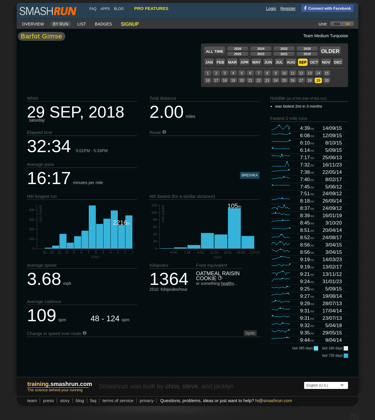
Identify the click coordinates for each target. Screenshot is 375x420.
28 (309, 81)
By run (61, 24)
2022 (283, 48)
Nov (326, 62)
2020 (307, 48)
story (65, 400)
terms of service (118, 400)
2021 (283, 54)
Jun (268, 62)
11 (292, 73)
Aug (291, 62)
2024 (260, 48)
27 (301, 81)
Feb (220, 62)
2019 (307, 54)
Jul (279, 62)
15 (326, 73)
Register (288, 8)
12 (301, 73)
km (337, 24)
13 (309, 73)
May (256, 62)
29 (318, 81)
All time (215, 51)
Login (271, 8)
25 (284, 81)
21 (250, 81)
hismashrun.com (273, 400)
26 (292, 81)
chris (172, 386)
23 (267, 81)
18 (224, 81)
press (48, 400)
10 (284, 73)
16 (207, 81)
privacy (147, 400)
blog (119, 9)
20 (241, 81)
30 (326, 81)
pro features (151, 8)
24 (275, 81)
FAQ (92, 9)
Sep (302, 62)
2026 (237, 48)
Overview (33, 24)
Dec (338, 62)
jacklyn (224, 386)
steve (190, 386)
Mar (232, 62)
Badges (103, 24)
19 (233, 81)
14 (318, 73)
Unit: (323, 23)
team (32, 400)
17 (216, 81)
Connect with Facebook (326, 8)
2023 (260, 54)
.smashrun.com (59, 384)
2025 (237, 54)
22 (258, 81)
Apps (105, 9)
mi (348, 24)
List (81, 24)
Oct (314, 62)
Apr (244, 62)
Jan (209, 62)
